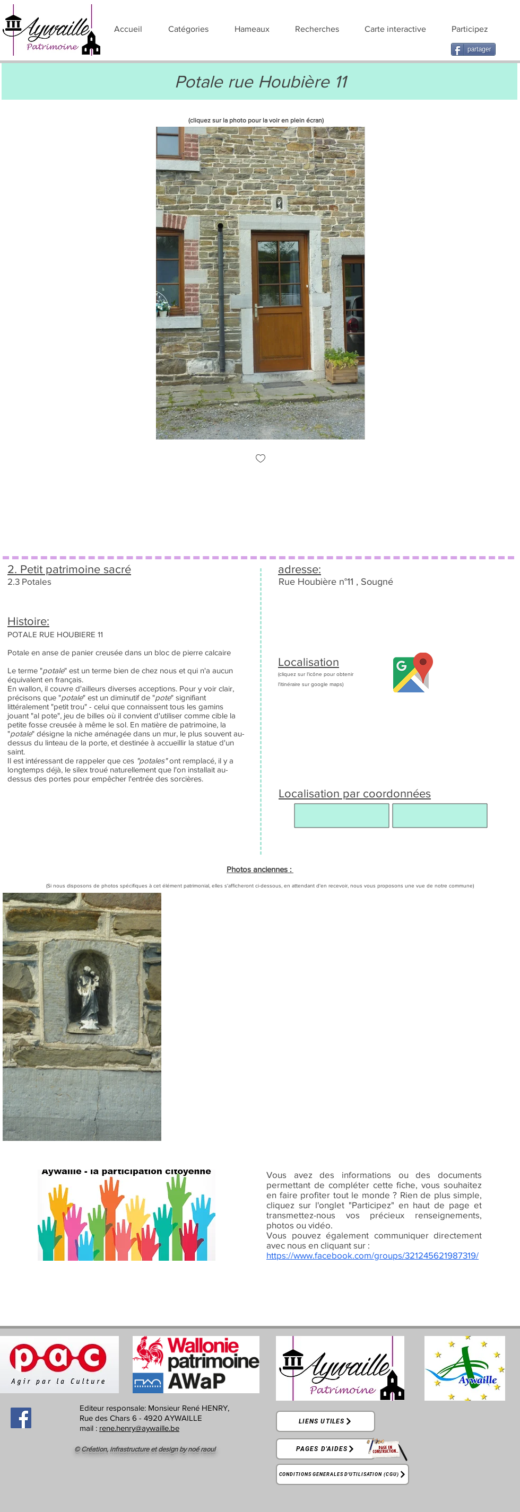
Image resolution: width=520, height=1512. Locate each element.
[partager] (473, 49)
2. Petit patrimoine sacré (69, 569)
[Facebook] (21, 1418)
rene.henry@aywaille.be (139, 1427)
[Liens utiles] (325, 1421)
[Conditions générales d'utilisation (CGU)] (342, 1474)
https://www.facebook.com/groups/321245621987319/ (372, 1255)
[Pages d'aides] (325, 1449)
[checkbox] (260, 459)
